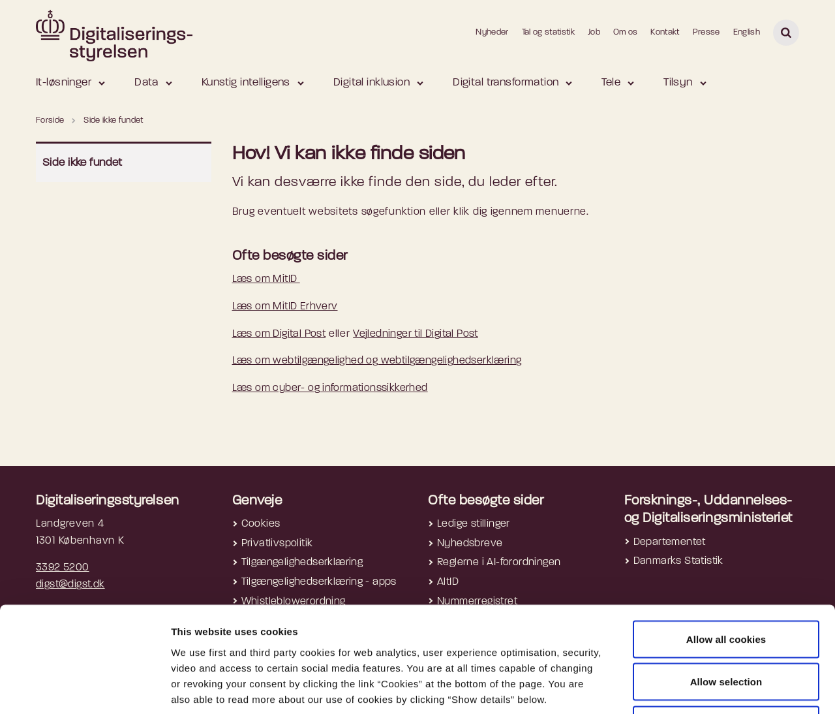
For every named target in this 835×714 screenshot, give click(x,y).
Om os (625, 32)
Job (594, 32)
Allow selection (726, 585)
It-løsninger (63, 82)
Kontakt (664, 32)
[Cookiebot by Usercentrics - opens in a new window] (84, 688)
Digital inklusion (371, 82)
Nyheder (492, 32)
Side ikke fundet (82, 162)
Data (146, 82)
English (746, 32)
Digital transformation (505, 82)
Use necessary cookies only (726, 628)
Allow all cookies (726, 542)
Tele (610, 82)
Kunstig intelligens (246, 82)
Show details (692, 688)
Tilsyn (678, 82)
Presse (706, 32)
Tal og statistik (548, 32)
